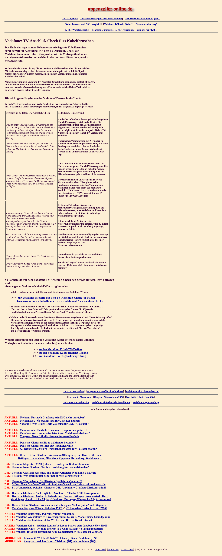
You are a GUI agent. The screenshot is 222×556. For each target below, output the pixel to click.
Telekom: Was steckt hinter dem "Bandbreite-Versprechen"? (47, 475)
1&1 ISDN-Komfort (73, 391)
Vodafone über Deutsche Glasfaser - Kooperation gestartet (53, 430)
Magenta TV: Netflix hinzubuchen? (105, 391)
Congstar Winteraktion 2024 (108, 397)
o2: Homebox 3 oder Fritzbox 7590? (86, 508)
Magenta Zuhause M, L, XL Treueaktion (113, 30)
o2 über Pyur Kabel (147, 30)
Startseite (100, 549)
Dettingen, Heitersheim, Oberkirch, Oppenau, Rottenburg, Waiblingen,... (60, 458)
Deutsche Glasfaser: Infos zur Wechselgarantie (46, 445)
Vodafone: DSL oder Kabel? (118, 24)
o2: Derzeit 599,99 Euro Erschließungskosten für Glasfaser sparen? (58, 448)
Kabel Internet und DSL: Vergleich (83, 24)
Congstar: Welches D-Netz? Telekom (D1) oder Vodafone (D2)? (60, 541)
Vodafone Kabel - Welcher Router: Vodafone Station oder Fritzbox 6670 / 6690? (61, 525)
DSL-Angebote (70, 18)
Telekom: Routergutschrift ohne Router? (101, 18)
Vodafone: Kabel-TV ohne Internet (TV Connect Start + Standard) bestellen (59, 528)
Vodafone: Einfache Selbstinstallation (111, 402)
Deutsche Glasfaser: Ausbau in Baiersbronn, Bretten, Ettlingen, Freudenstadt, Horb (60, 496)
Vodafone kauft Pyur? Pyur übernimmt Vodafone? (45, 513)
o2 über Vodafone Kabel (77, 30)
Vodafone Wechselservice (76, 402)
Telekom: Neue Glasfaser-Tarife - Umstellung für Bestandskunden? (50, 467)
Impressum (113, 549)
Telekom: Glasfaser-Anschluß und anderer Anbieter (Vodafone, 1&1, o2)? (54, 472)
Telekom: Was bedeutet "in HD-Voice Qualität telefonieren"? (47, 481)
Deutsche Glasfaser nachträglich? (142, 18)
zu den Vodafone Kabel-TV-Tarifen (60, 349)
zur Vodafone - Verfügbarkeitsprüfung (62, 356)
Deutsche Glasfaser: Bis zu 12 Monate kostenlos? (48, 442)
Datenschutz (127, 549)
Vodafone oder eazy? (146, 24)
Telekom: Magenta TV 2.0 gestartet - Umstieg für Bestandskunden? (50, 464)
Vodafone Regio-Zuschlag (146, 402)
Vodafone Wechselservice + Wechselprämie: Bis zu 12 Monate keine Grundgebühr (63, 516)
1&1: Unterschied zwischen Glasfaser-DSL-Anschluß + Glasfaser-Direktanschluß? (59, 487)
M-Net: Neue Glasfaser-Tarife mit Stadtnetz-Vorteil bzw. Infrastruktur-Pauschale (58, 484)
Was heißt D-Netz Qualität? (140, 397)
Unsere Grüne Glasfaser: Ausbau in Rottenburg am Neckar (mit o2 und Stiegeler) (59, 505)
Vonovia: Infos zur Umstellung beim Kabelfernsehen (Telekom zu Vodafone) (59, 531)
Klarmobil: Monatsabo (79, 397)
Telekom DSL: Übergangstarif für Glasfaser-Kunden (50, 420)
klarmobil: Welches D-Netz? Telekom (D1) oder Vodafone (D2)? (60, 538)
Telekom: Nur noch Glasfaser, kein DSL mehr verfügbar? (53, 417)
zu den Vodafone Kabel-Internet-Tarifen (63, 352)
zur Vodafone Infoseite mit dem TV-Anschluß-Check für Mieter (56, 297)
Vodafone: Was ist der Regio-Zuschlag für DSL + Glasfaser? (54, 423)
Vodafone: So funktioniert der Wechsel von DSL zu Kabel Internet (54, 520)
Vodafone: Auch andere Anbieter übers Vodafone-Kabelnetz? (55, 433)
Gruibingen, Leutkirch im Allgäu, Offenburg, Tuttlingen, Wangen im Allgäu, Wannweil (61, 499)
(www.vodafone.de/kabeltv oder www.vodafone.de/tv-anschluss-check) (60, 301)
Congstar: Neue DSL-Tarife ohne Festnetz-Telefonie (49, 436)
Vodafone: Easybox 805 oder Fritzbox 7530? (37, 508)
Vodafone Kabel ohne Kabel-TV (142, 391)
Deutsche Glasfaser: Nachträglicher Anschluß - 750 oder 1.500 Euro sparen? (55, 493)
